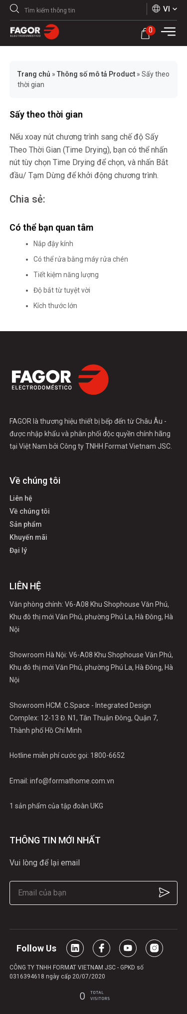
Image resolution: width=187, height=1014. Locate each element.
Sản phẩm (25, 524)
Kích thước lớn (55, 306)
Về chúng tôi (29, 511)
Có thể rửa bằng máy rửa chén (80, 259)
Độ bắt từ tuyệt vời (61, 290)
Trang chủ (33, 74)
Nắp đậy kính (53, 244)
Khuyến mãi (28, 537)
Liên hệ (20, 498)
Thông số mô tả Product (96, 74)
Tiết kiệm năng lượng (66, 275)
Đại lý (18, 550)
